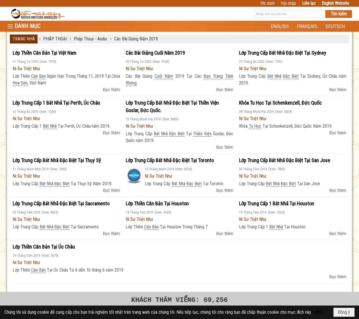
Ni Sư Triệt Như (26, 68)
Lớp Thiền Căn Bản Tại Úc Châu (44, 247)
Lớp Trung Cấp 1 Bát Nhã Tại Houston (276, 203)
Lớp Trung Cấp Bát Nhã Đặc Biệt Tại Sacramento (61, 203)
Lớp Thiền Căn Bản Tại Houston (157, 203)
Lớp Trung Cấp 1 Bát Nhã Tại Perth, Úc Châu (56, 103)
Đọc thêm (111, 89)
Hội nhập (288, 3)
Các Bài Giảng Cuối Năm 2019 (155, 53)
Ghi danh (267, 3)
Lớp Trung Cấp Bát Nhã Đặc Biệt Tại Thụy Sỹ (57, 160)
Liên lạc (309, 3)
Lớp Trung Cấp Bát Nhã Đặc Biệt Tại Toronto (170, 160)
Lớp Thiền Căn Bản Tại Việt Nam (44, 53)
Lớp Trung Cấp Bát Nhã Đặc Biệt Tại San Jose (284, 160)
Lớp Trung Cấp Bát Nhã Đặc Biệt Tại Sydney (282, 53)
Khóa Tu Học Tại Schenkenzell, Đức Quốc (280, 103)
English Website (335, 3)
